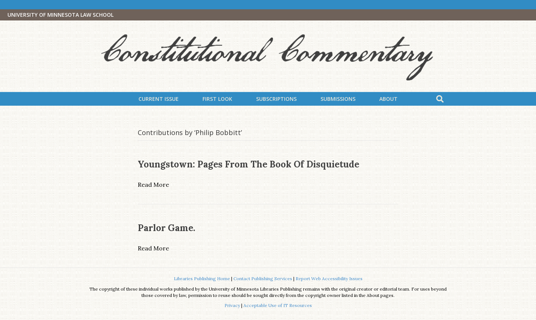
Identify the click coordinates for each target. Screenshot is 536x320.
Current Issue (158, 98)
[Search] (440, 99)
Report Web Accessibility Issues (329, 278)
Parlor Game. (166, 228)
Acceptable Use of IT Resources (277, 305)
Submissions (337, 98)
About (388, 98)
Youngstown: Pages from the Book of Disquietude (248, 164)
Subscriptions (276, 98)
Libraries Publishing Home (202, 278)
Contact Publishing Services (262, 278)
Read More (153, 184)
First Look (217, 98)
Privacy (232, 305)
